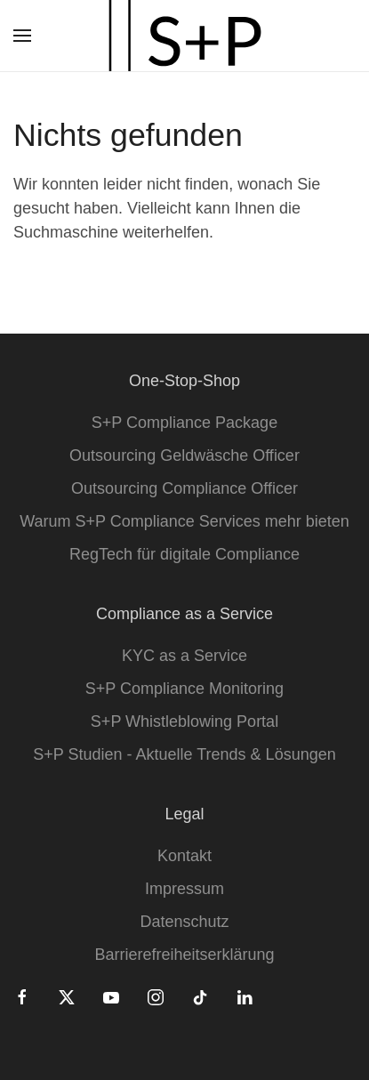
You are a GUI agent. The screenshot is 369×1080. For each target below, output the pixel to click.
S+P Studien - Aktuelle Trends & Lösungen (184, 754)
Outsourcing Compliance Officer (184, 488)
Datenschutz (184, 922)
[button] (22, 35)
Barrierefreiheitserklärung (184, 954)
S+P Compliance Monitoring (184, 688)
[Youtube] (111, 996)
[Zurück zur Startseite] (185, 35)
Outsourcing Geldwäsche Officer (184, 455)
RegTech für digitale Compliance (184, 554)
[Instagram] (155, 996)
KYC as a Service (184, 656)
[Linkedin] (244, 996)
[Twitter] (67, 996)
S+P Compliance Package (184, 422)
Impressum (184, 889)
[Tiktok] (200, 996)
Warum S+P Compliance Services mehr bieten (184, 521)
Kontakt (184, 856)
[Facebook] (22, 996)
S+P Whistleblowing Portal (184, 721)
